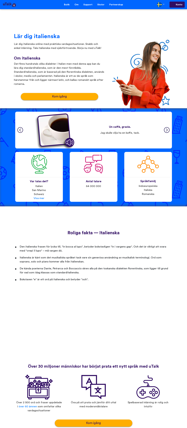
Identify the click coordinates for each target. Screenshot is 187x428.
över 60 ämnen (28, 406)
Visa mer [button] (39, 198)
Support (87, 4)
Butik (67, 4)
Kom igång (59, 96)
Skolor (100, 4)
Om (76, 4)
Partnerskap (116, 4)
